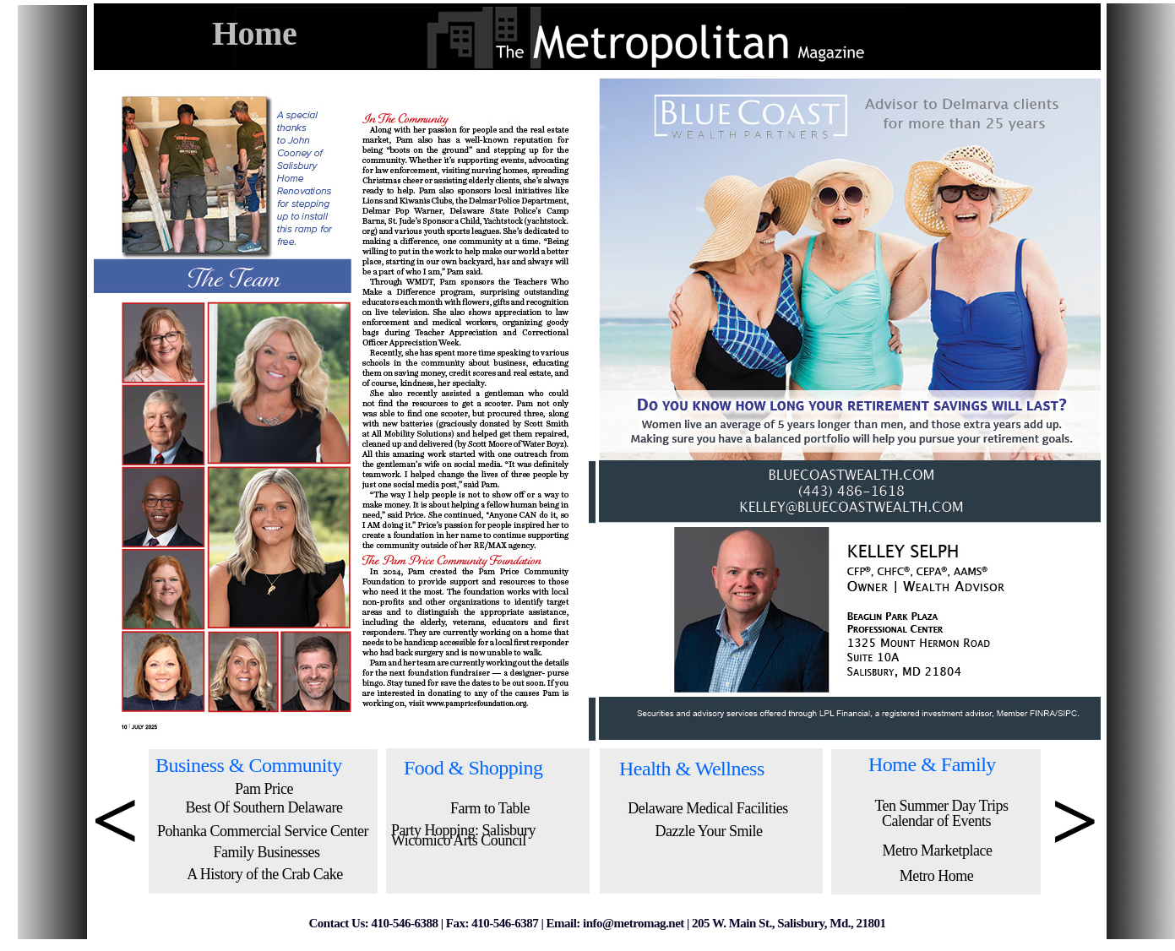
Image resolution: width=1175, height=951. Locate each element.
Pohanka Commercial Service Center (262, 831)
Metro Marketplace (938, 850)
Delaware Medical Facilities (707, 808)
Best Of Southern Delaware (264, 807)
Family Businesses (266, 852)
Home (254, 33)
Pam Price (264, 788)
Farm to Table (490, 808)
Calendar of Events (936, 820)
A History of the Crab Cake (264, 874)
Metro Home (936, 875)
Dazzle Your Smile (709, 831)
